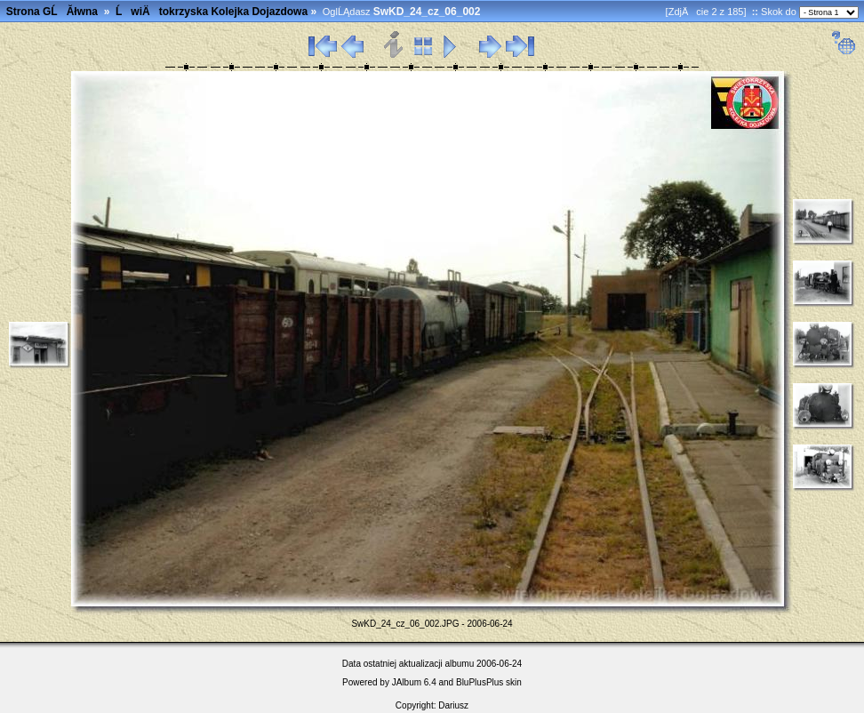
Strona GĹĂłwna (52, 11)
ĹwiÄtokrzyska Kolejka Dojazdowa (212, 11)
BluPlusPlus (479, 682)
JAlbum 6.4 (414, 682)
